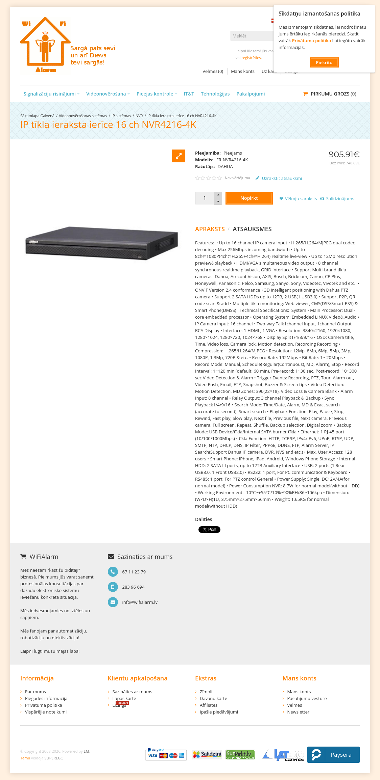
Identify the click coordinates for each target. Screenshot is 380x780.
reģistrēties (251, 57)
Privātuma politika (311, 40)
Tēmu (25, 757)
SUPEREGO (54, 757)
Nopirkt (249, 198)
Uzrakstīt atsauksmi (279, 178)
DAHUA (225, 166)
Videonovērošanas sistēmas (83, 115)
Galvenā (47, 115)
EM (86, 751)
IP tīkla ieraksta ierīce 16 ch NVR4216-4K (181, 115)
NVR (139, 115)
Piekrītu (324, 62)
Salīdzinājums (340, 198)
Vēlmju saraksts (301, 198)
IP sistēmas (121, 115)
